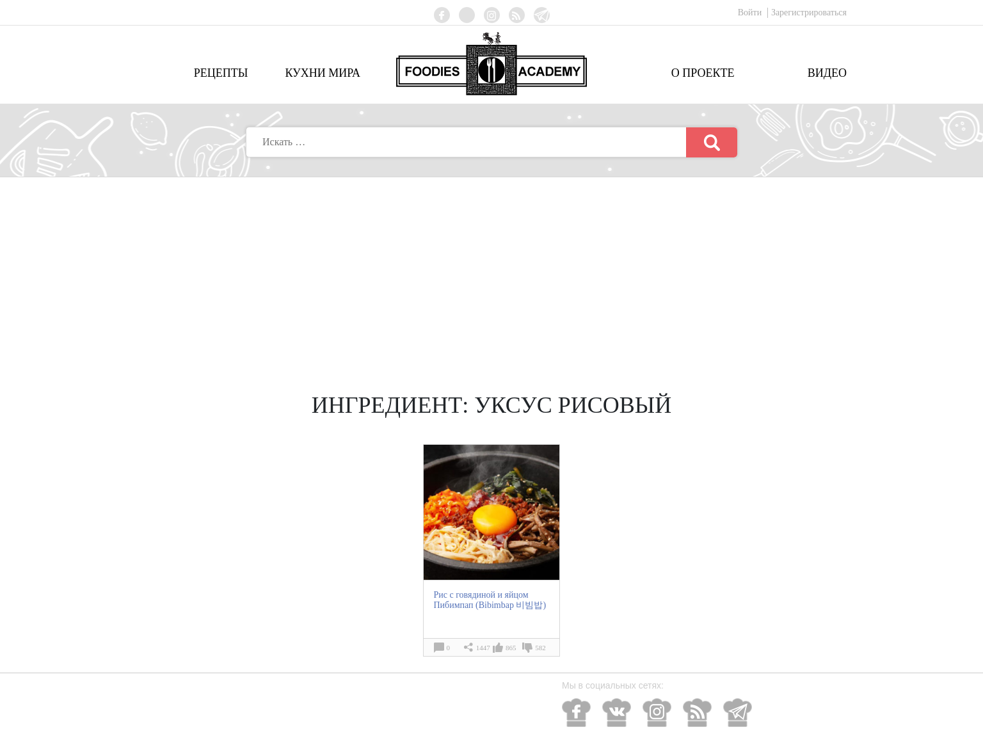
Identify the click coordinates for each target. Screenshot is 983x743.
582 (540, 647)
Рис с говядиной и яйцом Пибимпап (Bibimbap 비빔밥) (489, 600)
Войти (751, 12)
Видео (827, 73)
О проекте (703, 73)
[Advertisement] (491, 273)
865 (511, 647)
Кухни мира (322, 73)
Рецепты (221, 73)
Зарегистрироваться (809, 12)
